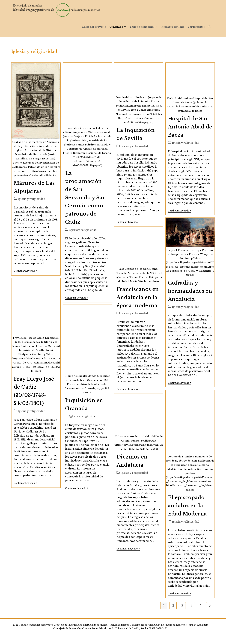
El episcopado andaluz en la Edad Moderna (187, 506)
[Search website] (209, 26)
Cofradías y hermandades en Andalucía (190, 291)
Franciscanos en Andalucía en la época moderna (138, 297)
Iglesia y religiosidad (31, 198)
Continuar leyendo (25, 271)
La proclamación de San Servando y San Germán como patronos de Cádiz (85, 197)
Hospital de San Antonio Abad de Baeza (190, 127)
